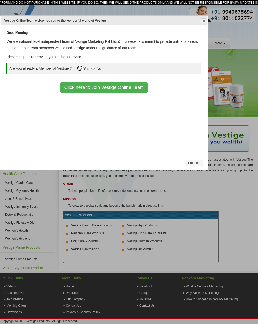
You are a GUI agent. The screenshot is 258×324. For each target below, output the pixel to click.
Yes (86, 69)
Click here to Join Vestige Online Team (104, 87)
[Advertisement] (105, 131)
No (98, 69)
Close (203, 21)
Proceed (194, 163)
